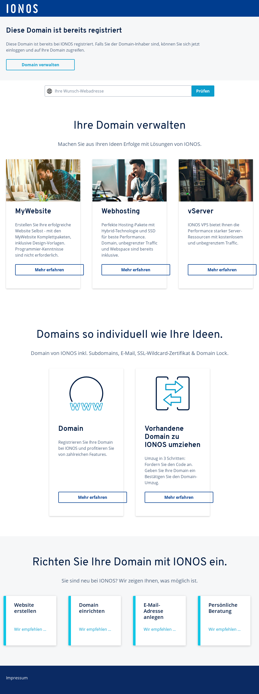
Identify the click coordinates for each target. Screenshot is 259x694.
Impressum (17, 678)
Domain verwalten (40, 65)
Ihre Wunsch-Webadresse (79, 91)
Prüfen (203, 91)
